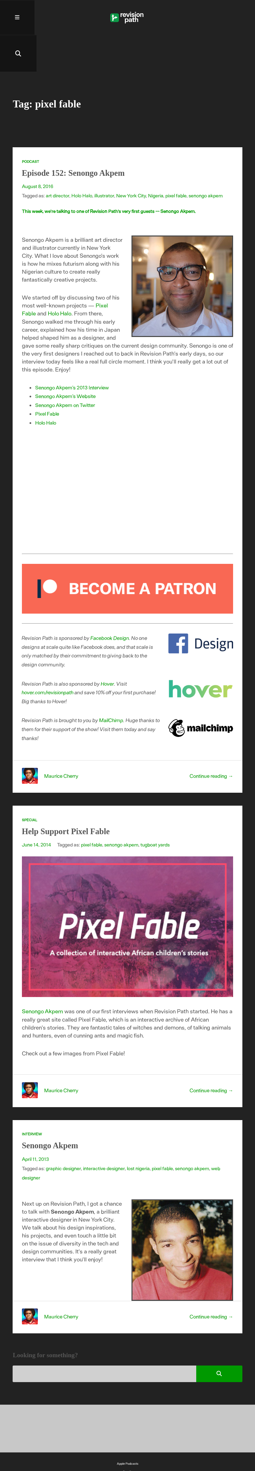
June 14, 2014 (36, 809)
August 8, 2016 (37, 151)
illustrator (104, 160)
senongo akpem (205, 160)
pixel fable (175, 160)
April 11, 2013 (35, 1123)
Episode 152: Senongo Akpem (75, 137)
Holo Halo (81, 160)
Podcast (31, 126)
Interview (32, 1098)
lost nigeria (137, 1132)
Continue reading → (210, 740)
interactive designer (103, 1132)
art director (57, 160)
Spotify (127, 1436)
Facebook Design (110, 602)
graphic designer (63, 1132)
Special (29, 784)
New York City (130, 160)
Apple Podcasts (127, 1428)
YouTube (127, 1444)
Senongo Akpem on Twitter (66, 369)
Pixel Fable (47, 378)
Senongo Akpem (42, 975)
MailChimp (112, 684)
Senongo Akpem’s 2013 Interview (72, 352)
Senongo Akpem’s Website (66, 360)
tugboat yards (155, 809)
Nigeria (154, 160)
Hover (107, 648)
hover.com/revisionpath (49, 656)
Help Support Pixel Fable (67, 795)
